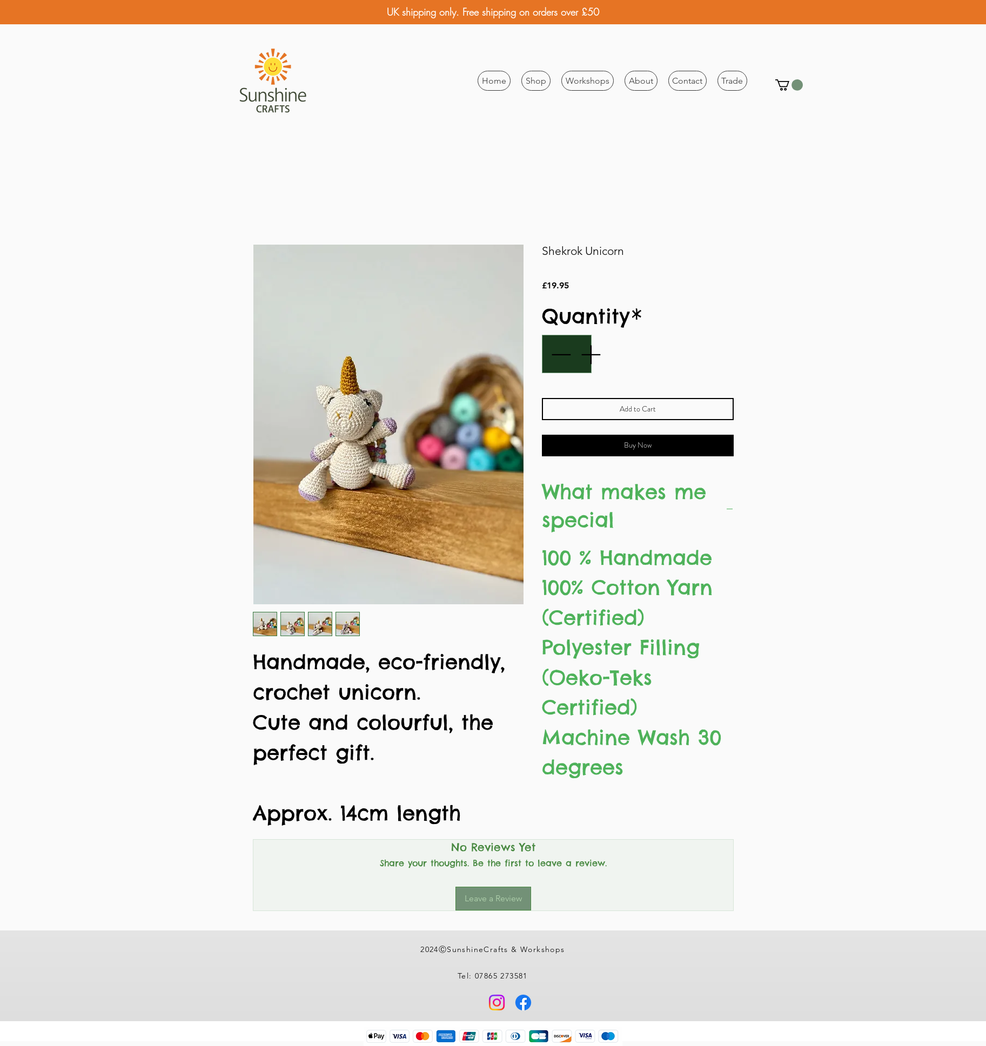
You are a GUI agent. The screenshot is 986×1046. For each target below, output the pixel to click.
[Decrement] (560, 354)
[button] (536, 81)
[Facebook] (523, 1002)
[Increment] (591, 354)
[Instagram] (496, 1002)
